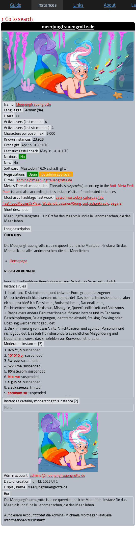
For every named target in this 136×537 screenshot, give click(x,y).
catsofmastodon (69, 197)
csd (85, 203)
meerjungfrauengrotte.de (68, 26)
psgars (116, 203)
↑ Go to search (17, 18)
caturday (90, 197)
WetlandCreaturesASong (61, 203)
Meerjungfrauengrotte (33, 104)
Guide (15, 5)
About (110, 5)
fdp (101, 197)
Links (78, 5)
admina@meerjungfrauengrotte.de (44, 179)
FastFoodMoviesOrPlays (21, 203)
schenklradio (99, 203)
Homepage (18, 260)
